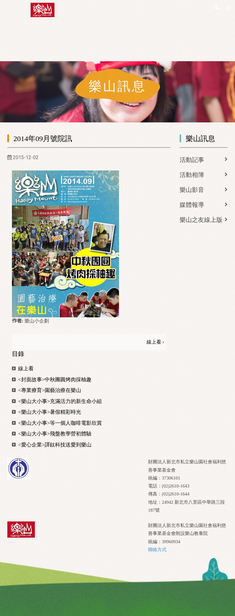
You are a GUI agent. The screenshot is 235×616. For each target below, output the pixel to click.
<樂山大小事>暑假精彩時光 (46, 412)
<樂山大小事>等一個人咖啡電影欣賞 (57, 423)
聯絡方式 (157, 549)
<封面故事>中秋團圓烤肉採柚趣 (51, 380)
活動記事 (192, 159)
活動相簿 (192, 174)
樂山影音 (192, 189)
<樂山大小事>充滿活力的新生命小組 (57, 401)
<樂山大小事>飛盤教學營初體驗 (51, 434)
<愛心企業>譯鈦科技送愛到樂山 (51, 445)
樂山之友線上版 (201, 219)
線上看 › (155, 342)
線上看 (23, 368)
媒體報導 (192, 204)
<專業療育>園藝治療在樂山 (46, 390)
